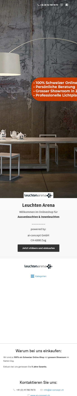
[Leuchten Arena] (38, 266)
